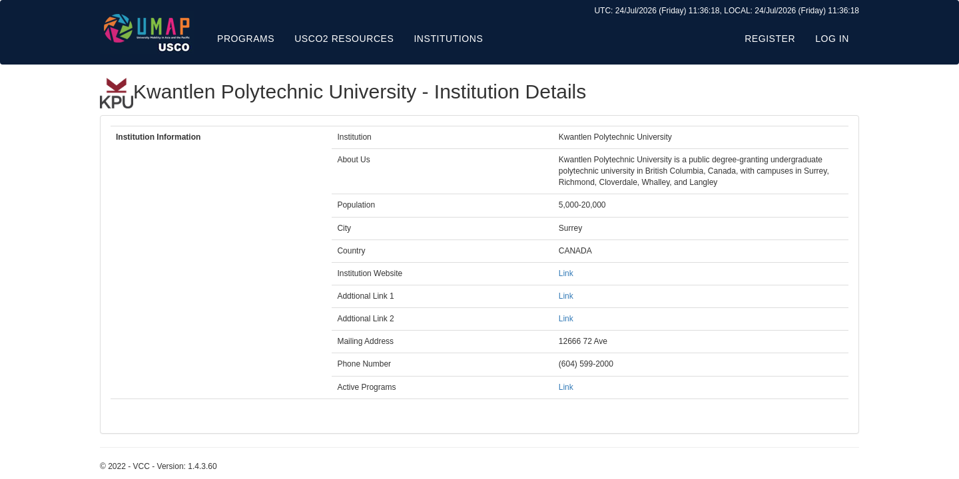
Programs (245, 38)
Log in (832, 38)
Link (566, 273)
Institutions (448, 38)
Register (770, 38)
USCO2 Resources (344, 38)
